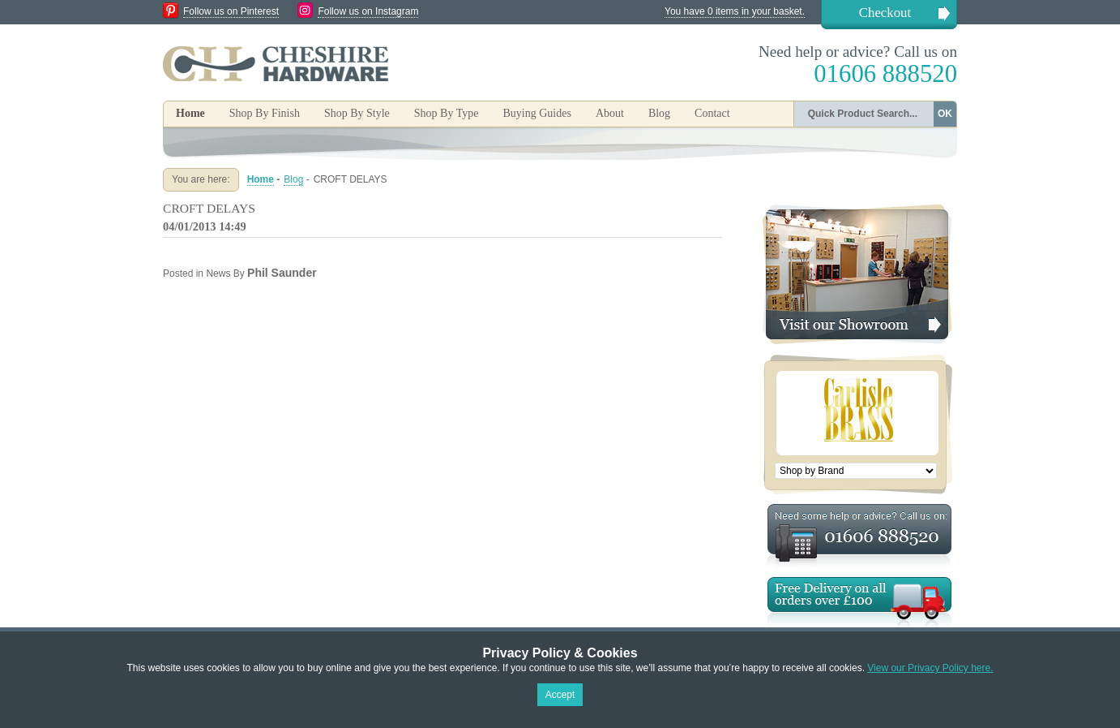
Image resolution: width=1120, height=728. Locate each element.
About (610, 113)
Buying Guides (536, 113)
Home (190, 113)
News (218, 273)
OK (945, 113)
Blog (659, 113)
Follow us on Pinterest (231, 11)
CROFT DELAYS (209, 208)
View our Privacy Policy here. (930, 668)
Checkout (885, 12)
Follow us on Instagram (368, 11)
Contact (712, 113)
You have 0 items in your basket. (735, 11)
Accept (560, 694)
